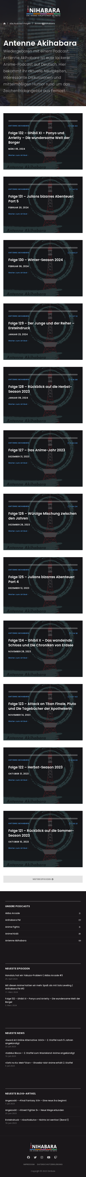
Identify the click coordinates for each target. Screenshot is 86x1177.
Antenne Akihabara (15, 940)
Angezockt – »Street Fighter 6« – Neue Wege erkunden (34, 1110)
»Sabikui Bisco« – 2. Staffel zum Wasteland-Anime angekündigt (40, 1053)
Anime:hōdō (11, 933)
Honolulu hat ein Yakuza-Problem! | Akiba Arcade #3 (34, 975)
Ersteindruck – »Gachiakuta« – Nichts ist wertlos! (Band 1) (37, 1119)
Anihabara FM (12, 920)
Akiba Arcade (12, 913)
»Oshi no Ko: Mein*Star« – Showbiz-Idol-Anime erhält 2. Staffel (39, 1062)
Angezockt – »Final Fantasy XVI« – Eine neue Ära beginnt (36, 1100)
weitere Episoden (43, 879)
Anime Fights (12, 926)
